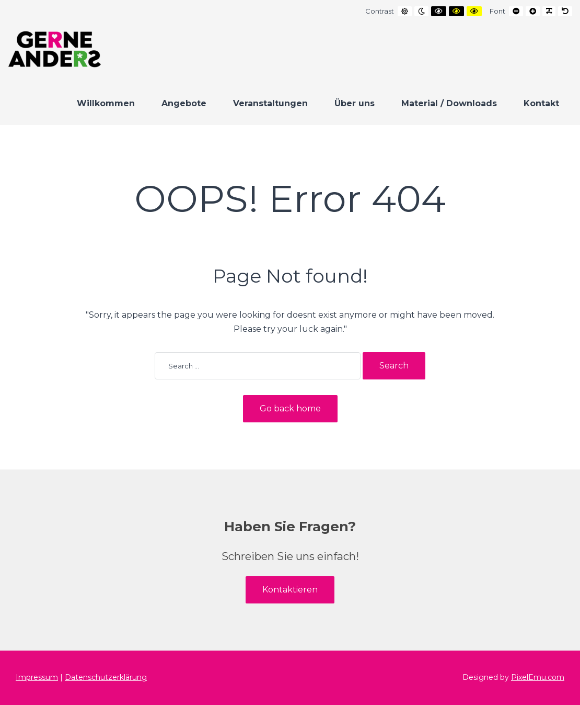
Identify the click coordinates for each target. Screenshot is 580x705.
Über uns (354, 103)
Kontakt (541, 103)
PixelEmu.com (537, 677)
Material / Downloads (449, 103)
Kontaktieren (290, 590)
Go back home (290, 408)
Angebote (183, 103)
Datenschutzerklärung (106, 677)
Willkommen (106, 103)
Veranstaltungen (270, 103)
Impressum (37, 677)
